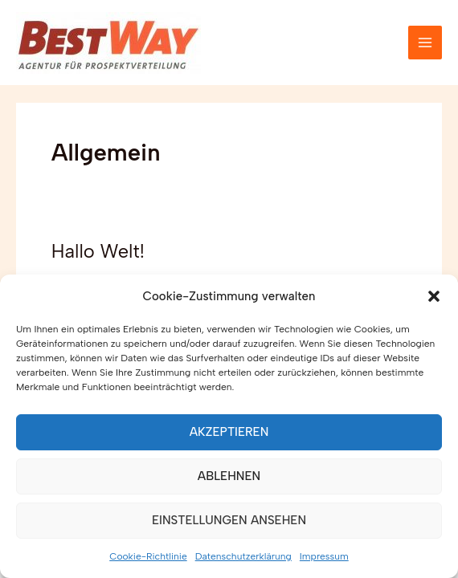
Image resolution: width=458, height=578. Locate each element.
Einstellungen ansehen (229, 520)
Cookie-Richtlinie (147, 556)
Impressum (324, 556)
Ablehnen (229, 476)
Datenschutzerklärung (243, 556)
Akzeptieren (229, 432)
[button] (434, 296)
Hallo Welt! (98, 251)
